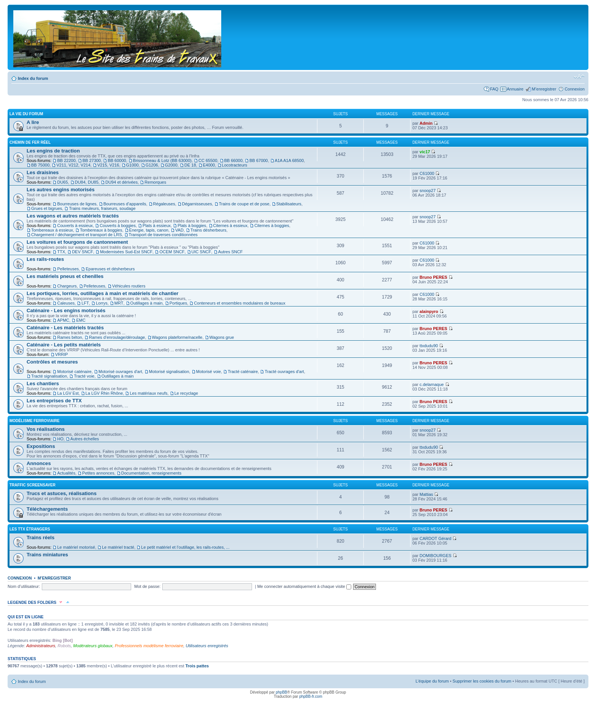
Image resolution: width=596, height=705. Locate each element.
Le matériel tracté (118, 547)
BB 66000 (233, 160)
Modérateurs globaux (92, 645)
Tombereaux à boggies (101, 230)
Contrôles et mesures (52, 362)
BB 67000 (258, 160)
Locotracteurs (234, 165)
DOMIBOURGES (436, 555)
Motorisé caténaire (74, 371)
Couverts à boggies (118, 225)
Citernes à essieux (230, 225)
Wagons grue (221, 337)
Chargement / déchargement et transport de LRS (76, 234)
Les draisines (43, 172)
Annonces (39, 463)
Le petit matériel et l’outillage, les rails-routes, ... (185, 547)
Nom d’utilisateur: (24, 586)
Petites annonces (98, 473)
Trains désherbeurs (208, 230)
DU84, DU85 (86, 182)
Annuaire (515, 89)
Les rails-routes (45, 259)
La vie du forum (26, 114)
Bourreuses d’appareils (124, 204)
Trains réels (40, 537)
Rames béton (69, 337)
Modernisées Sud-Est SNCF (126, 251)
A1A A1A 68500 (289, 160)
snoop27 (428, 190)
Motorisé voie (208, 371)
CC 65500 (207, 160)
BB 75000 (40, 165)
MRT (119, 303)
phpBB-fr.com (310, 696)
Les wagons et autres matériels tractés (73, 216)
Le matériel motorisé (76, 547)
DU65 (62, 182)
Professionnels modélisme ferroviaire (149, 645)
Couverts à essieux (75, 225)
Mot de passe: (147, 586)
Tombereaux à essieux (52, 230)
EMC (80, 320)
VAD (179, 230)
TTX (61, 251)
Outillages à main (146, 303)
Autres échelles (84, 439)
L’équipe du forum (432, 681)
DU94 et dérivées (121, 182)
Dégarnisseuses (197, 204)
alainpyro (429, 311)
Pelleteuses (68, 269)
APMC (63, 320)
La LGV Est (67, 393)
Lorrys (102, 303)
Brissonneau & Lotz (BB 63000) (162, 160)
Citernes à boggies (271, 225)
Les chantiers (43, 383)
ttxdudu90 (429, 345)
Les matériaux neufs (148, 393)
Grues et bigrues (46, 208)
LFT (85, 303)
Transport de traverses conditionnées (163, 234)
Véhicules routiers (128, 286)
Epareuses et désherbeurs (110, 269)
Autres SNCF (230, 251)
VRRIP (61, 354)
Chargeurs (66, 286)
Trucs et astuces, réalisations (62, 493)
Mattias (426, 494)
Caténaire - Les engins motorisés (66, 310)
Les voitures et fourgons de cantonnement (77, 242)
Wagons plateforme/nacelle (177, 337)
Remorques (155, 182)
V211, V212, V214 (73, 165)
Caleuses (65, 303)
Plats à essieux (157, 225)
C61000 (427, 173)
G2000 (171, 165)
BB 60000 (117, 160)
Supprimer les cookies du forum (482, 681)
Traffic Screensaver (32, 485)
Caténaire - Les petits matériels (64, 345)
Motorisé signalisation (169, 371)
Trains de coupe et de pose (244, 204)
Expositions (41, 446)
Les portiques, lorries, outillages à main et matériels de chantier (102, 293)
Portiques (178, 303)
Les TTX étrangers (30, 529)
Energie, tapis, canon (148, 230)
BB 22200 (66, 160)
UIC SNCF (201, 251)
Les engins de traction (53, 151)
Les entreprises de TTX (54, 400)
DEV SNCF (82, 251)
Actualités (66, 473)
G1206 (152, 165)
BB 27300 (91, 160)
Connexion (574, 89)
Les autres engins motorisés (61, 189)
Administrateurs (40, 645)
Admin (426, 123)
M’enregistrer (544, 89)
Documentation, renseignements (151, 473)
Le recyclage (186, 393)
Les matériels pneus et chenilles (65, 276)
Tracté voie (84, 376)
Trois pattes (197, 666)
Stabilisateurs (288, 204)
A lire (33, 122)
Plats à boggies (192, 225)
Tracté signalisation (49, 376)
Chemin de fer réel (30, 142)
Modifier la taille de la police (579, 76)
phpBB (281, 692)
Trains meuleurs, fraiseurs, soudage (102, 208)
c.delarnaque (432, 384)
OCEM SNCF (171, 251)
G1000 (132, 165)
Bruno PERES (433, 277)
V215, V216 (108, 165)
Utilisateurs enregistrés (206, 645)
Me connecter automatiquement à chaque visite (304, 586)
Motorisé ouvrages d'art (120, 371)
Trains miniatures (47, 554)
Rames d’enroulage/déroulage (117, 337)
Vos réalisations (46, 429)
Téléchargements (47, 509)
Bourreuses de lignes (76, 204)
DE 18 (190, 165)
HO (60, 439)
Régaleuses (164, 204)
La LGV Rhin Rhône (104, 393)
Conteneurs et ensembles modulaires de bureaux (239, 303)
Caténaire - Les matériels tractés (65, 327)
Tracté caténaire (243, 371)
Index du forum (33, 78)
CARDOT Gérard (436, 538)
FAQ (494, 89)
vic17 (425, 151)
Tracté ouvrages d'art (284, 371)
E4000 (209, 165)
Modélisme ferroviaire (35, 421)
